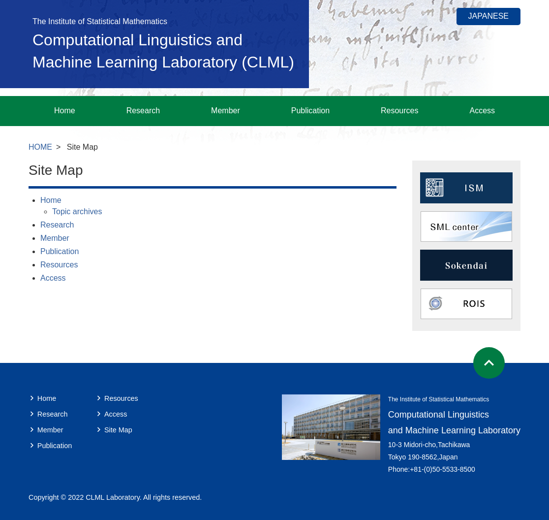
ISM (466, 187)
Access (482, 110)
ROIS (466, 304)
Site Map (118, 430)
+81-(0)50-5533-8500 (442, 469)
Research (143, 110)
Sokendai (466, 265)
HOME (40, 147)
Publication (310, 110)
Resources (399, 110)
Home (64, 110)
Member (225, 110)
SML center (466, 226)
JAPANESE (488, 16)
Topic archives (77, 211)
